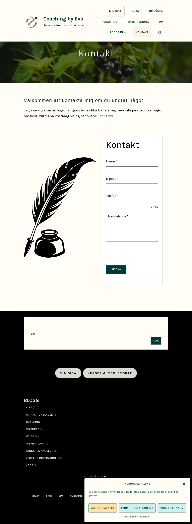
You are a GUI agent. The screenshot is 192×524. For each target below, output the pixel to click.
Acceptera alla (102, 508)
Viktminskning (138, 21)
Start (36, 494)
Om (161, 21)
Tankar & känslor (39, 449)
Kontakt (142, 32)
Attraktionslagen (39, 413)
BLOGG (31, 399)
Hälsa (30, 435)
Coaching (110, 21)
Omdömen (156, 11)
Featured (32, 428)
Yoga (29, 464)
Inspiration (34, 442)
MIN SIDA (115, 11)
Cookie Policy (130, 516)
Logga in (118, 32)
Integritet (145, 516)
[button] (184, 484)
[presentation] (132, 253)
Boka (135, 11)
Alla (29, 406)
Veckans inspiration (41, 457)
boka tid (106, 116)
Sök (33, 332)
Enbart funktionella (137, 508)
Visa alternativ (172, 508)
